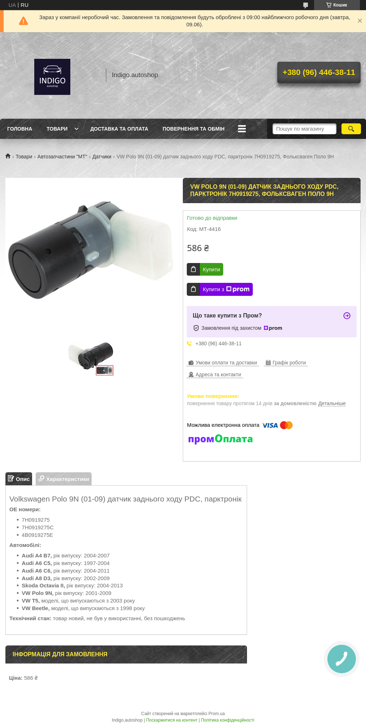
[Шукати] (351, 128)
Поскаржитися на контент (171, 720)
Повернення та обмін (194, 129)
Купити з (226, 289)
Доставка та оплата (119, 129)
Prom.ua (216, 713)
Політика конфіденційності (227, 720)
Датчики (101, 156)
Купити (211, 269)
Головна (19, 129)
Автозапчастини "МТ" (62, 156)
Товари (57, 129)
